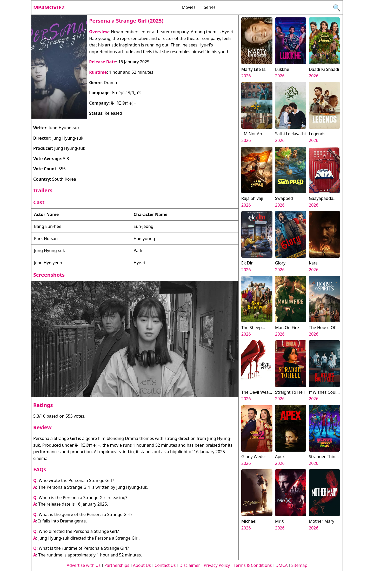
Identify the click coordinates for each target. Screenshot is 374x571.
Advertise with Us (84, 565)
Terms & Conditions (253, 565)
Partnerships (116, 565)
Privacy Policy (217, 565)
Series (210, 7)
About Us (142, 565)
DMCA (282, 565)
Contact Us (165, 565)
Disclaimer (189, 565)
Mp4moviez (49, 7)
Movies (189, 7)
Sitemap (299, 565)
